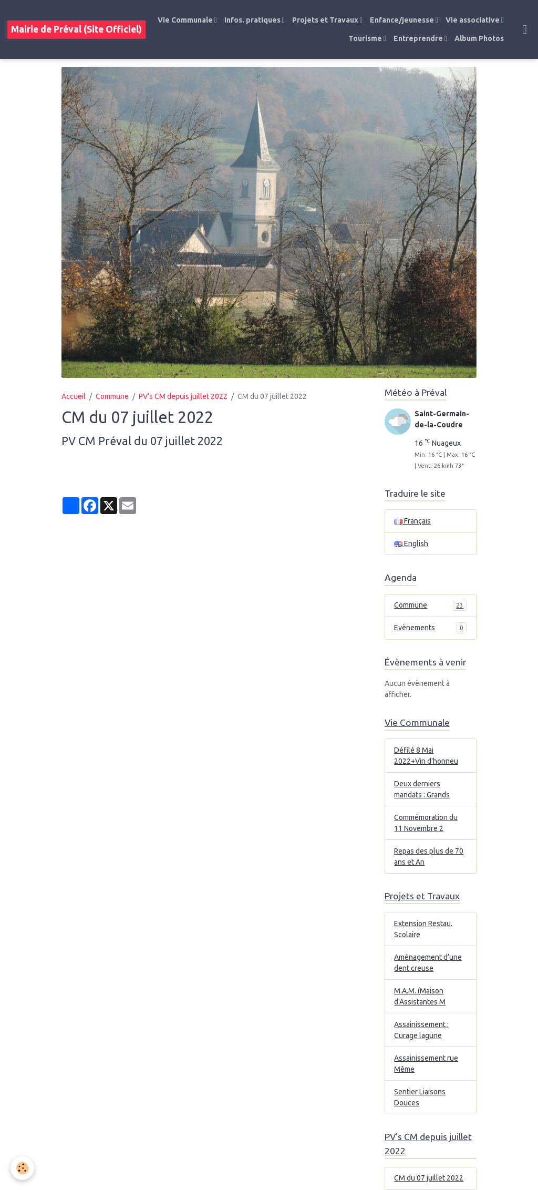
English (411, 543)
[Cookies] (22, 1168)
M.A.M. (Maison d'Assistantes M (420, 996)
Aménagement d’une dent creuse (428, 962)
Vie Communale (186, 20)
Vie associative (473, 20)
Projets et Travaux (326, 20)
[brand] (76, 29)
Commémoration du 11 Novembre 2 (426, 823)
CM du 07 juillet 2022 (428, 1178)
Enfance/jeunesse (403, 20)
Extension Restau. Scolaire (423, 929)
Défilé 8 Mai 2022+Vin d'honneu (426, 755)
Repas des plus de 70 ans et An (428, 856)
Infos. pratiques (253, 20)
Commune (112, 396)
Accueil (73, 396)
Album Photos (479, 38)
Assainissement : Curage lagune (421, 1030)
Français (412, 521)
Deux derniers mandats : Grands (422, 789)
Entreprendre (419, 38)
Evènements (430, 627)
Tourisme (366, 38)
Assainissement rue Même (426, 1063)
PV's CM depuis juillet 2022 (183, 396)
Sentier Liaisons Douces (420, 1097)
